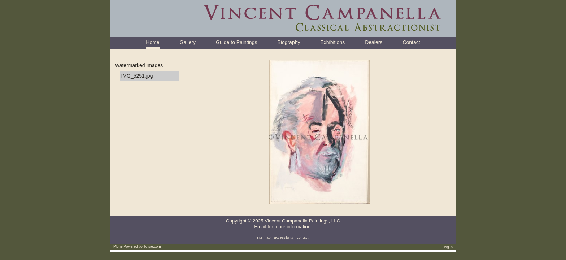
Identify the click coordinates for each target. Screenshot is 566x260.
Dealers (373, 42)
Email (260, 226)
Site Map (264, 237)
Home (152, 42)
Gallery (188, 42)
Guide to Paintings (236, 42)
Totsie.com (152, 246)
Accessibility (283, 237)
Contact (411, 42)
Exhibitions (332, 42)
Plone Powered (125, 246)
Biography (288, 42)
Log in (448, 247)
